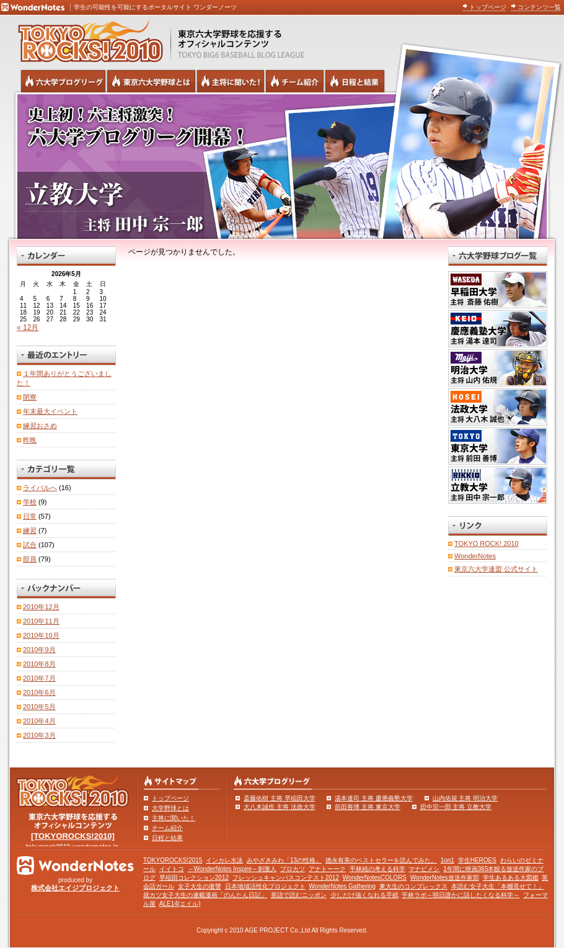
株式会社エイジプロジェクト (75, 888)
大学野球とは (170, 808)
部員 (30, 559)
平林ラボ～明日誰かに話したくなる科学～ (460, 895)
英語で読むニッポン (299, 895)
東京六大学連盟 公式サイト (496, 569)
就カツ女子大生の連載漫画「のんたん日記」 (205, 895)
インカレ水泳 (224, 860)
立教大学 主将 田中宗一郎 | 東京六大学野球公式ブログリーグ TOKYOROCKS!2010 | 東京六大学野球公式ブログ (282, 165)
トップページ (487, 7)
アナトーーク (327, 868)
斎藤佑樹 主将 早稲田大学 (279, 798)
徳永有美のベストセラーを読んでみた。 (381, 860)
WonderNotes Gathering (342, 886)
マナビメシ (423, 868)
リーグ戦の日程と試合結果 (354, 81)
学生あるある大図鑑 (511, 877)
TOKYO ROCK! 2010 (486, 543)
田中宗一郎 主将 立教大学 (456, 806)
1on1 (447, 860)
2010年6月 (39, 692)
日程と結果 (167, 837)
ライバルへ (40, 487)
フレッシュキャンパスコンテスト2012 (285, 877)
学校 (30, 502)
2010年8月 (39, 664)
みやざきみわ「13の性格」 (284, 860)
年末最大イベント (50, 411)
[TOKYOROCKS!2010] (73, 836)
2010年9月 (39, 649)
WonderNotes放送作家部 (444, 877)
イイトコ (171, 868)
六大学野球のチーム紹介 (295, 81)
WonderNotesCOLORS (375, 877)
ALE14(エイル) (180, 903)
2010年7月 (39, 678)
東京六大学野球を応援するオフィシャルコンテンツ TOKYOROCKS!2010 (87, 38)
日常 (30, 516)
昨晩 (30, 440)
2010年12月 (41, 606)
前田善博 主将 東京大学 (367, 806)
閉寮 (30, 397)
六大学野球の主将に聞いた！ (230, 81)
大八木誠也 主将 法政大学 (279, 806)
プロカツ (292, 868)
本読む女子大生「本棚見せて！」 (497, 886)
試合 (30, 544)
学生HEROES (477, 860)
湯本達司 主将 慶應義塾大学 (374, 798)
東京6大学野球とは (151, 81)
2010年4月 (39, 721)
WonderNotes (475, 556)
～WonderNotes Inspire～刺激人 (232, 868)
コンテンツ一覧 (539, 7)
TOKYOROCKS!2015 (172, 860)
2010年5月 (39, 706)
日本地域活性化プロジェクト (265, 886)
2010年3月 (39, 735)
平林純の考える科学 (377, 868)
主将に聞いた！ (173, 818)
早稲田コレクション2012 (194, 877)
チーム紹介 (167, 828)
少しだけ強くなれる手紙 (364, 895)
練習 (30, 530)
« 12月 (27, 327)
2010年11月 (41, 621)
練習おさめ (40, 425)
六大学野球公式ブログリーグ (63, 81)
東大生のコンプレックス (413, 886)
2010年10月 (41, 635)
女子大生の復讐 (199, 886)
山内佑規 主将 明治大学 (465, 798)
